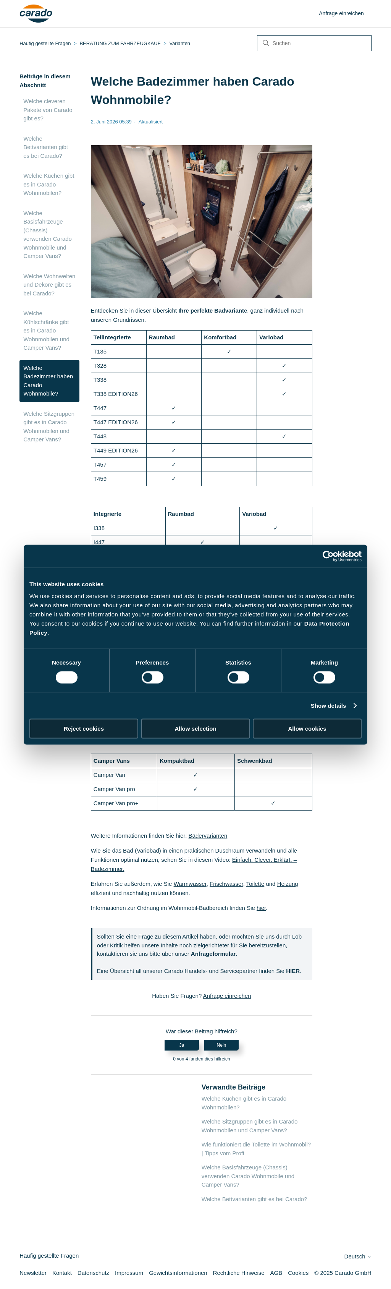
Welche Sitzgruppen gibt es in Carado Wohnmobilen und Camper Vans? (48, 426)
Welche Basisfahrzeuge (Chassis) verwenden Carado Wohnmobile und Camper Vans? (47, 234)
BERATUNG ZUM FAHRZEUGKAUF (119, 43)
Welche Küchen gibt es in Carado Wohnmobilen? (48, 184)
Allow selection (195, 728)
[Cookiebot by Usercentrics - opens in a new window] (328, 556)
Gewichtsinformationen (178, 1273)
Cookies (298, 1273)
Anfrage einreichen (341, 13)
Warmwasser (190, 883)
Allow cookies (307, 728)
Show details (328, 705)
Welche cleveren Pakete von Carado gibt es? (47, 110)
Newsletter (33, 1273)
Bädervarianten (208, 835)
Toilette (255, 883)
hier (261, 908)
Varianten (179, 43)
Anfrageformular (213, 953)
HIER (293, 971)
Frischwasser (226, 883)
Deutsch (358, 1256)
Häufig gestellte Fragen (45, 43)
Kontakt (62, 1273)
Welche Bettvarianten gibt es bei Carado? (45, 147)
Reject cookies (84, 728)
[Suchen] (314, 43)
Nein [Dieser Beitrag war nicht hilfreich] (221, 1045)
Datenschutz (93, 1273)
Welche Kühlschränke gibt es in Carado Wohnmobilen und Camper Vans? (46, 330)
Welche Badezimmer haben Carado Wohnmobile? (48, 381)
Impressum (129, 1273)
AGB (276, 1273)
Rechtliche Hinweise (239, 1273)
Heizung (287, 883)
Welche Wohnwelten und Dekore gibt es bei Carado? (49, 285)
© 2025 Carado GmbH (342, 1273)
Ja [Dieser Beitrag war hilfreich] (181, 1045)
